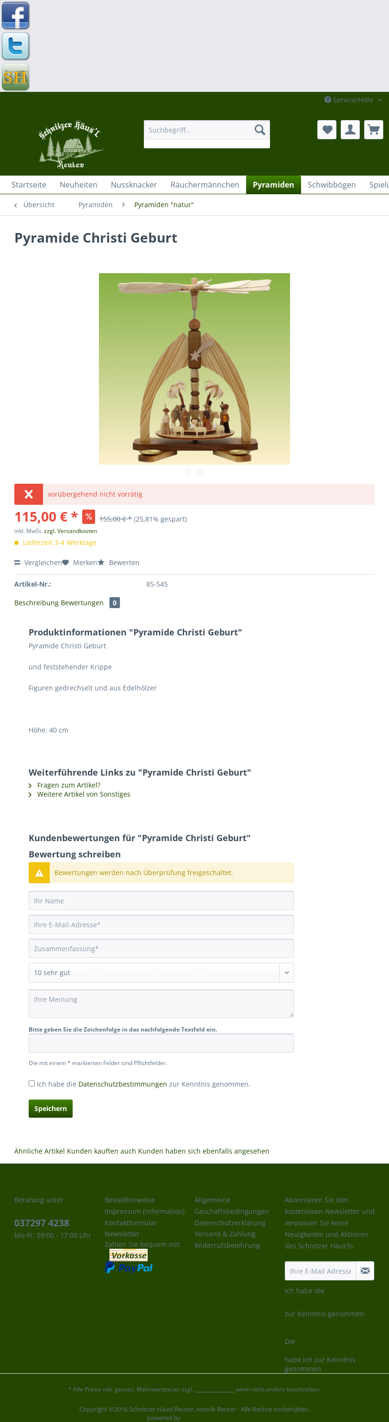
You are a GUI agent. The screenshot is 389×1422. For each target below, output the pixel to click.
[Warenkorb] (373, 129)
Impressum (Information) (144, 1211)
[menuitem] (207, 134)
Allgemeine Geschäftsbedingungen (231, 1205)
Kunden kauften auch (101, 1150)
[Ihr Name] (161, 900)
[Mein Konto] (350, 129)
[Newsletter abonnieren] (365, 1270)
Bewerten (118, 562)
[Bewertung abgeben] (161, 973)
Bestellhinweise (130, 1199)
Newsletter (122, 1233)
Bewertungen (90, 602)
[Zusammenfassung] (161, 948)
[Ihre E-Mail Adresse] (321, 1270)
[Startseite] (29, 185)
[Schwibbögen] (332, 185)
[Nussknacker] (134, 185)
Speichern (50, 1108)
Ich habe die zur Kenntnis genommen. (143, 1084)
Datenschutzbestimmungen (122, 1084)
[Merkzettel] (326, 129)
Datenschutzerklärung (230, 1222)
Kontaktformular (131, 1222)
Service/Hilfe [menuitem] (349, 99)
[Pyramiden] (273, 185)
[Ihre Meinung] (161, 1003)
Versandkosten (215, 1389)
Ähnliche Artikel (39, 1150)
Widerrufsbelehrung (227, 1245)
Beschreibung (36, 602)
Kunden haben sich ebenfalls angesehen (204, 1150)
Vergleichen (38, 562)
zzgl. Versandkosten (70, 531)
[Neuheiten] (78, 185)
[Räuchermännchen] (205, 185)
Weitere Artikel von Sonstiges (79, 794)
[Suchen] (260, 129)
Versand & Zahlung (225, 1233)
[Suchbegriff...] (207, 129)
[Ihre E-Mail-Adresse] (161, 924)
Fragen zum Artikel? (64, 784)
